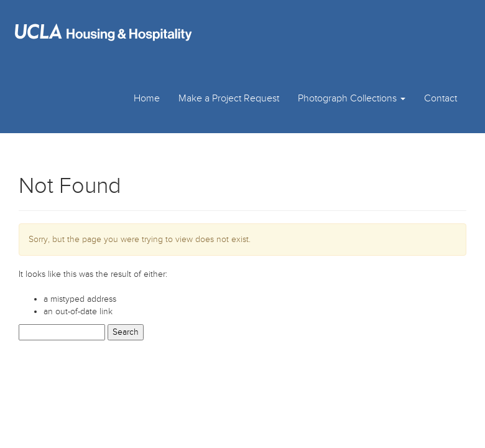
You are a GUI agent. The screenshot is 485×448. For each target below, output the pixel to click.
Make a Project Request (228, 98)
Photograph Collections (351, 98)
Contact (440, 98)
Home (147, 98)
